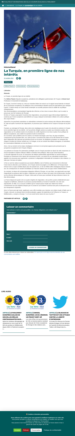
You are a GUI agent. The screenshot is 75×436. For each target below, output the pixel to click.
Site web (9, 241)
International (9, 67)
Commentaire (11, 212)
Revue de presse (33, 86)
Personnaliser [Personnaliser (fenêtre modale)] (36, 430)
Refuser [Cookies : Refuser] (26, 430)
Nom (8, 234)
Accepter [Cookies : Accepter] (17, 430)
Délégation (8, 82)
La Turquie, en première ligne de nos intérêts (34, 72)
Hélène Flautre (9, 86)
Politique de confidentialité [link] (52, 430)
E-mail (9, 237)
